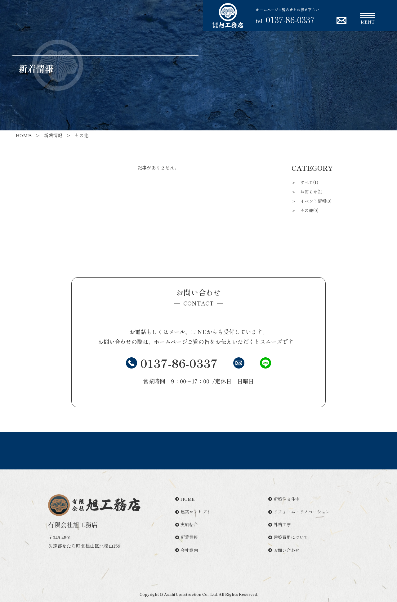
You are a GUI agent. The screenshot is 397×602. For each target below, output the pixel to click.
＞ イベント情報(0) (312, 201)
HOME (185, 499)
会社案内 (186, 550)
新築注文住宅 (284, 499)
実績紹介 (186, 524)
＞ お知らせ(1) (307, 191)
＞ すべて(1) (305, 182)
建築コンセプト (193, 512)
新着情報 (186, 537)
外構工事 (279, 524)
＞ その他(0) (305, 210)
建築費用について (288, 537)
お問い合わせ (284, 550)
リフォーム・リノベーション (299, 512)
